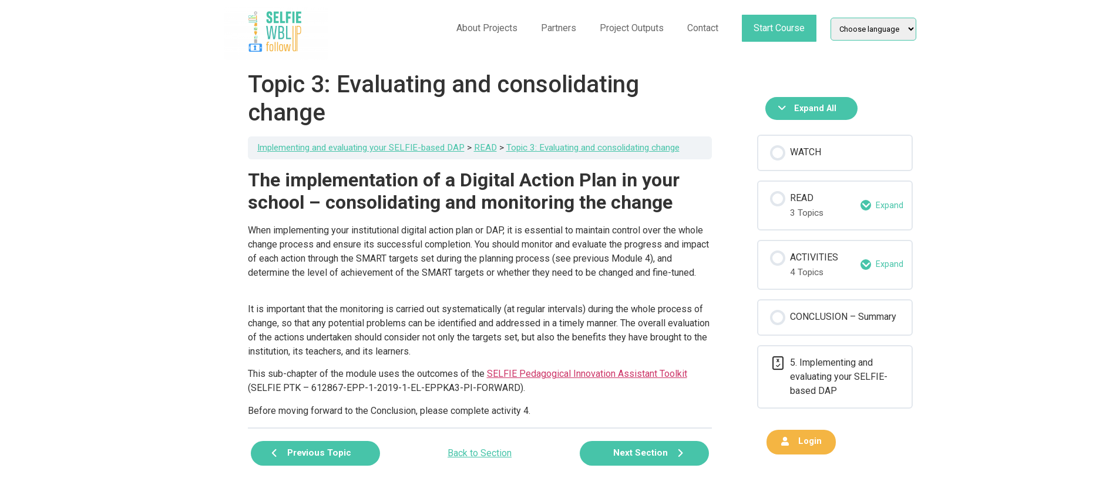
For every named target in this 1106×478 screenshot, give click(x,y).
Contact (702, 28)
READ (485, 147)
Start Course (779, 28)
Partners (558, 28)
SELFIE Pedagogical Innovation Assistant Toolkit (587, 373)
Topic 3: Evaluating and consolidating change (593, 147)
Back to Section (480, 453)
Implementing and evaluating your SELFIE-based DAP (361, 147)
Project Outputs (632, 28)
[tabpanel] (480, 293)
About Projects (486, 28)
